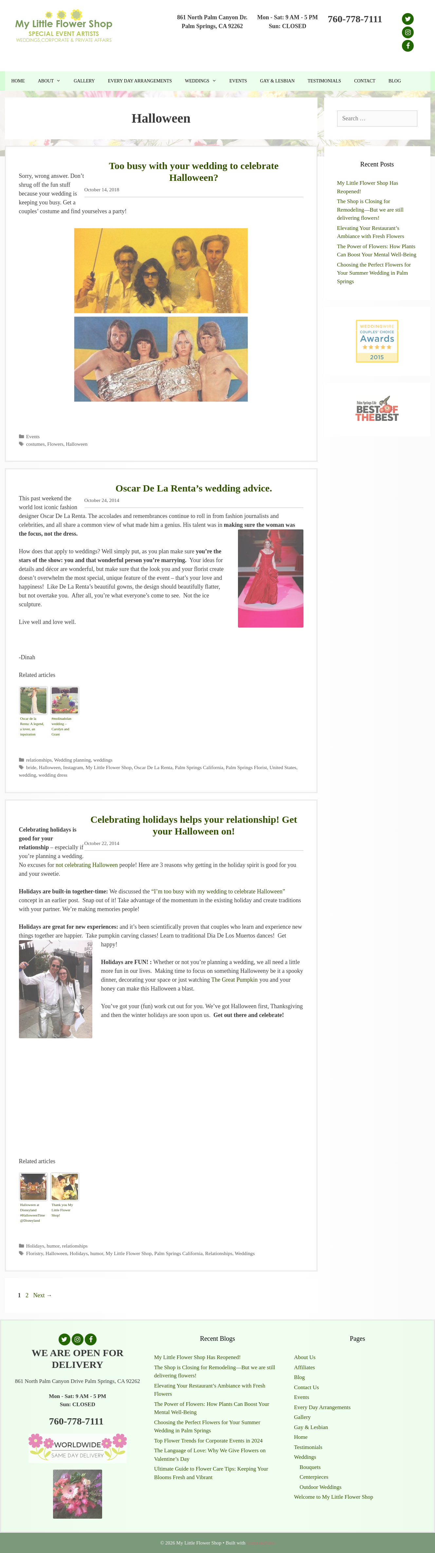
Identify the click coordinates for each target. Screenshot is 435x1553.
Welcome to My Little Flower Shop (333, 1497)
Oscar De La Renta (153, 767)
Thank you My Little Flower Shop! (62, 1210)
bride (31, 767)
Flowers (55, 444)
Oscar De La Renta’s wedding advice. (194, 488)
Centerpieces (313, 1477)
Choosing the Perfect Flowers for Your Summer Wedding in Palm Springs (374, 273)
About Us (305, 1357)
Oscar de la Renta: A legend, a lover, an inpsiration (32, 726)
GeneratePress (260, 1542)
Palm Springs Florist (246, 767)
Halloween (76, 444)
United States (282, 767)
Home (18, 80)
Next (42, 1295)
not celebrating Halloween (87, 865)
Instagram (73, 767)
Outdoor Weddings (320, 1487)
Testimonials (324, 80)
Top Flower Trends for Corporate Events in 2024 (208, 1441)
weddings (103, 760)
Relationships (218, 1253)
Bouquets (309, 1467)
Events (238, 80)
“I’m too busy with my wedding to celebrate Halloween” (218, 891)
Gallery (84, 80)
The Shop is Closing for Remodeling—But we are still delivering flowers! (370, 209)
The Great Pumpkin (234, 979)
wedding (27, 775)
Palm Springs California (199, 767)
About (52, 81)
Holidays (35, 1246)
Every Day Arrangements (140, 80)
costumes (35, 444)
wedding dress (53, 775)
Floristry (34, 1253)
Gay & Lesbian (277, 80)
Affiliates (304, 1367)
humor (53, 1246)
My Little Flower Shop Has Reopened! (197, 1357)
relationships (39, 760)
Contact (364, 80)
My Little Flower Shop (109, 767)
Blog (395, 80)
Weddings (204, 81)
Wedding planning (72, 760)
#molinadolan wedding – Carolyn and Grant (62, 726)
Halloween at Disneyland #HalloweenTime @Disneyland (32, 1212)
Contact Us (306, 1387)
